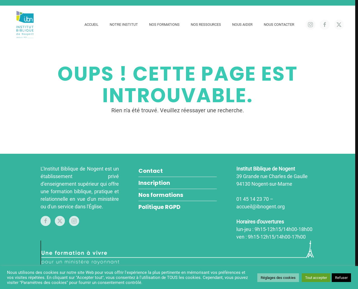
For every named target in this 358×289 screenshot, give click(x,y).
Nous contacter (279, 24)
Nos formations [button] (164, 24)
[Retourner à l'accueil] (26, 24)
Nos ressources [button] (206, 24)
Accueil (91, 24)
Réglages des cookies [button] (278, 278)
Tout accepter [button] (316, 278)
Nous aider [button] (242, 24)
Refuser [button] (341, 278)
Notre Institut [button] (124, 24)
